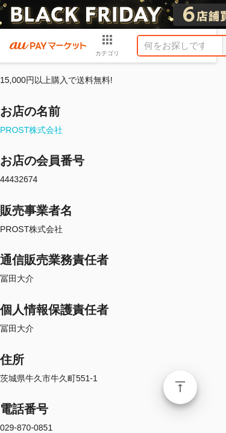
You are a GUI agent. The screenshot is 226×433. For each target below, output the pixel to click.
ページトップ (180, 387)
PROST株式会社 (31, 130)
